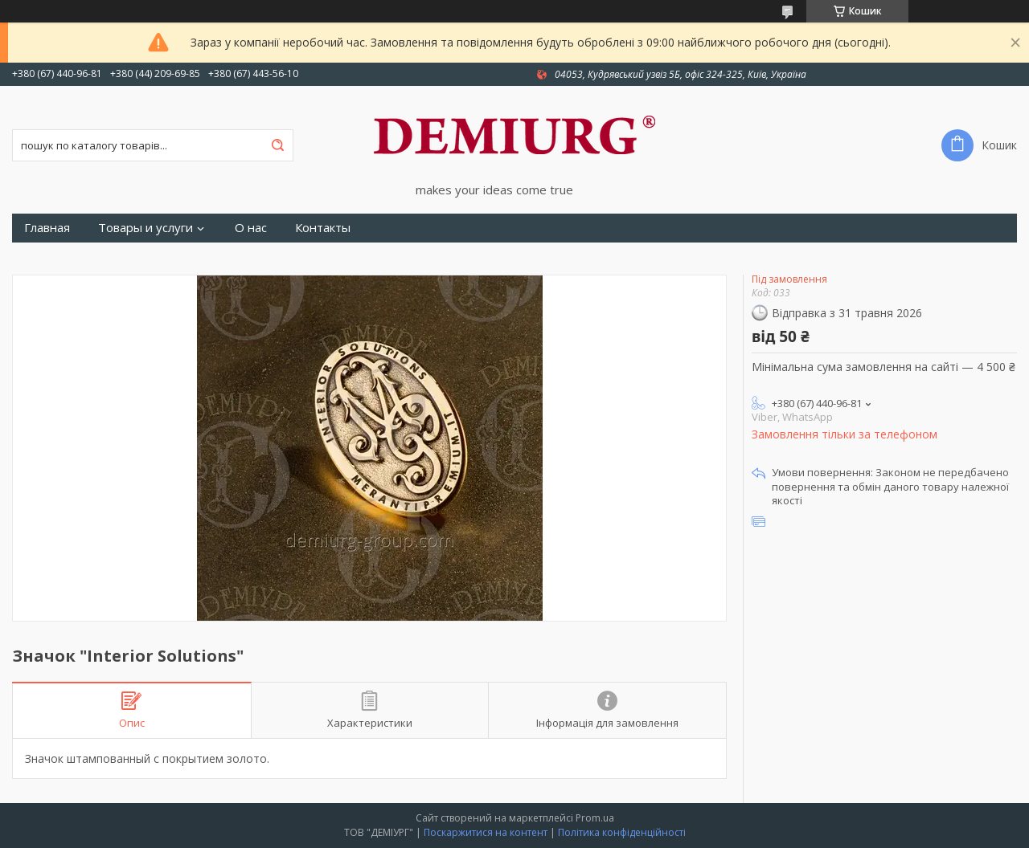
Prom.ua (595, 818)
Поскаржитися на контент (485, 832)
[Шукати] (277, 145)
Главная (47, 228)
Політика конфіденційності (622, 832)
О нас (251, 228)
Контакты (323, 228)
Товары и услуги (145, 228)
